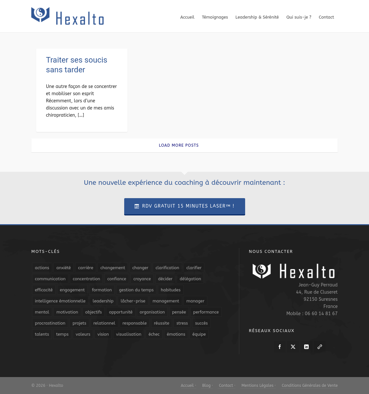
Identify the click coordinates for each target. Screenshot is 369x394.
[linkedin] (306, 347)
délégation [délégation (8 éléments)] (190, 278)
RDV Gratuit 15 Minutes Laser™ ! (185, 206)
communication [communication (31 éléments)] (50, 278)
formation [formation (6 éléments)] (102, 289)
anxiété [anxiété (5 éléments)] (63, 267)
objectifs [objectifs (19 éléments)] (93, 312)
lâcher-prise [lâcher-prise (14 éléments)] (133, 301)
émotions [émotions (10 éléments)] (176, 334)
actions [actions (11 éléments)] (42, 267)
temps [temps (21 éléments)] (62, 334)
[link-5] (320, 347)
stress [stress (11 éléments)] (182, 323)
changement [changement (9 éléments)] (112, 267)
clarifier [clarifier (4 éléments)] (194, 267)
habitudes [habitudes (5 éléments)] (170, 289)
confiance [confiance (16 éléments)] (116, 278)
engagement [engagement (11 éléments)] (72, 289)
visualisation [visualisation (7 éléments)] (128, 334)
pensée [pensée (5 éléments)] (179, 312)
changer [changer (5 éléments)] (140, 267)
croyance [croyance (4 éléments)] (142, 278)
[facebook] (280, 347)
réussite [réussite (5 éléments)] (161, 323)
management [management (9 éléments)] (166, 301)
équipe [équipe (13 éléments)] (199, 334)
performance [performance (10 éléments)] (206, 312)
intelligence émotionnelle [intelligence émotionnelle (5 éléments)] (60, 301)
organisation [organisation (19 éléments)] (152, 312)
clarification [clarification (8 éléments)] (167, 267)
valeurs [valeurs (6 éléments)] (83, 334)
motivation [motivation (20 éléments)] (67, 312)
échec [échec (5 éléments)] (154, 334)
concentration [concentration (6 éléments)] (86, 278)
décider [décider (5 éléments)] (165, 278)
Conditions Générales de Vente (309, 385)
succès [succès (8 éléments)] (201, 323)
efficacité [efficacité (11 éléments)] (44, 289)
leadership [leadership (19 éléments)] (103, 301)
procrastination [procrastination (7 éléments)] (50, 323)
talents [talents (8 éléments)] (42, 334)
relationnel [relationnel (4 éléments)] (104, 323)
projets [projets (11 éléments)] (79, 323)
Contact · (226, 385)
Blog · (207, 385)
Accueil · (188, 385)
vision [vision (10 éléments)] (103, 334)
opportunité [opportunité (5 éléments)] (120, 312)
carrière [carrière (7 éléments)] (85, 267)
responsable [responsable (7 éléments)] (135, 323)
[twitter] (293, 347)
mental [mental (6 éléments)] (42, 312)
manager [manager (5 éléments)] (195, 301)
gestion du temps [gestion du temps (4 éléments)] (136, 289)
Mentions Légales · (258, 385)
